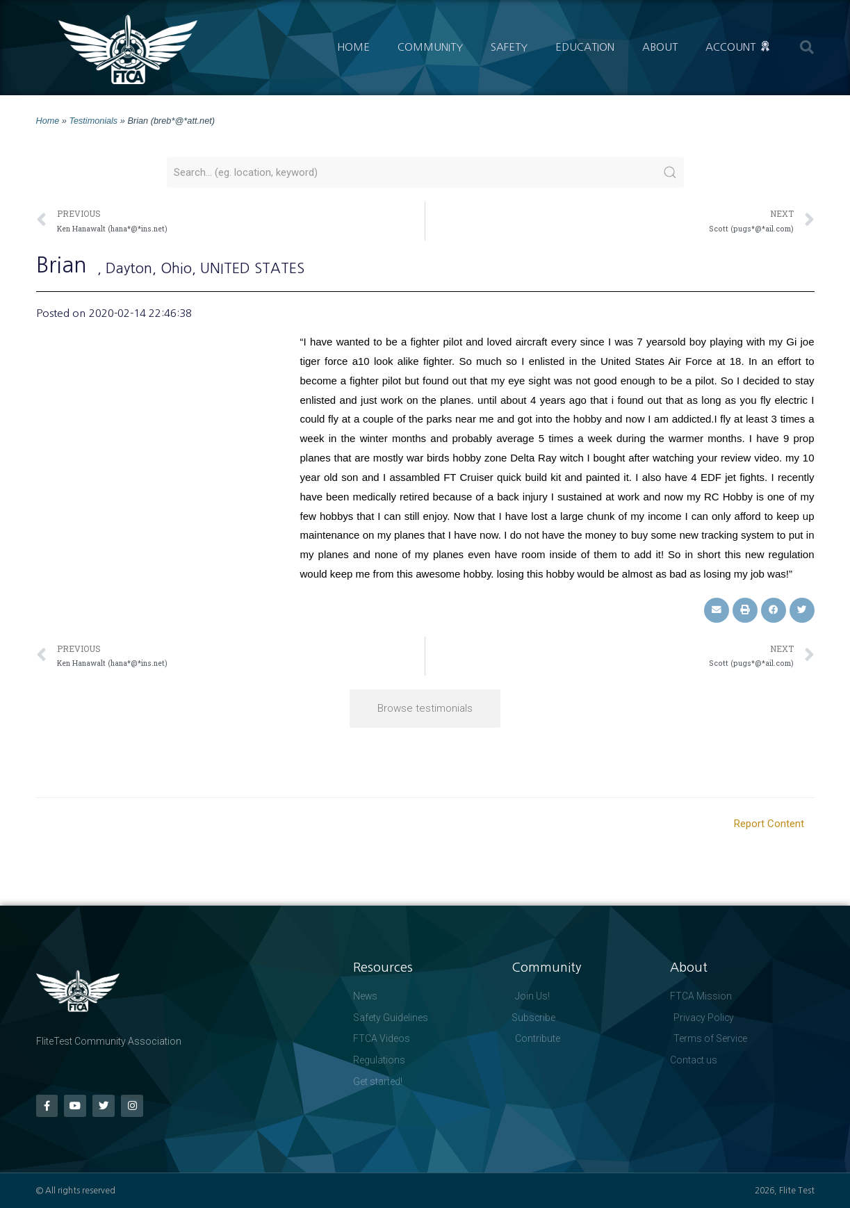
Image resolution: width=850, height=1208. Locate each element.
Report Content (769, 823)
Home (353, 47)
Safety (509, 47)
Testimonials (94, 120)
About (660, 47)
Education (584, 47)
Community (430, 47)
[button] (807, 47)
